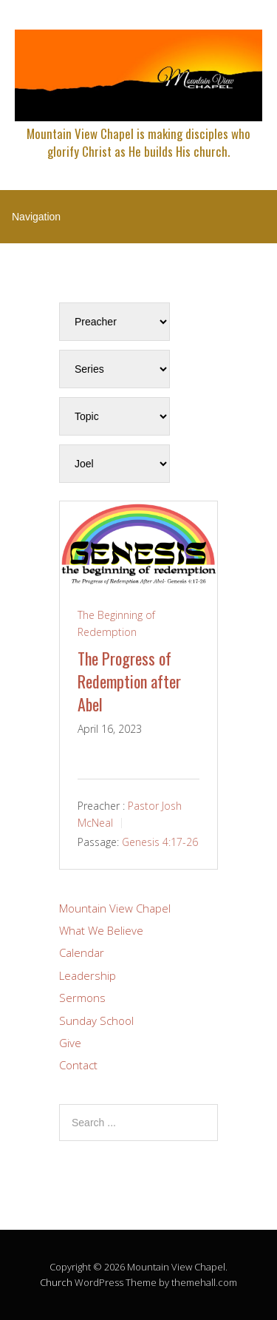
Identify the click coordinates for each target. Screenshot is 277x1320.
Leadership (87, 975)
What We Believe (101, 930)
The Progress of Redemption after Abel (129, 681)
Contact (78, 1064)
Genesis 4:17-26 (160, 842)
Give (70, 1042)
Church (56, 1282)
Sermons (82, 997)
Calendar (81, 952)
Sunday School (96, 1020)
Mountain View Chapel (115, 908)
